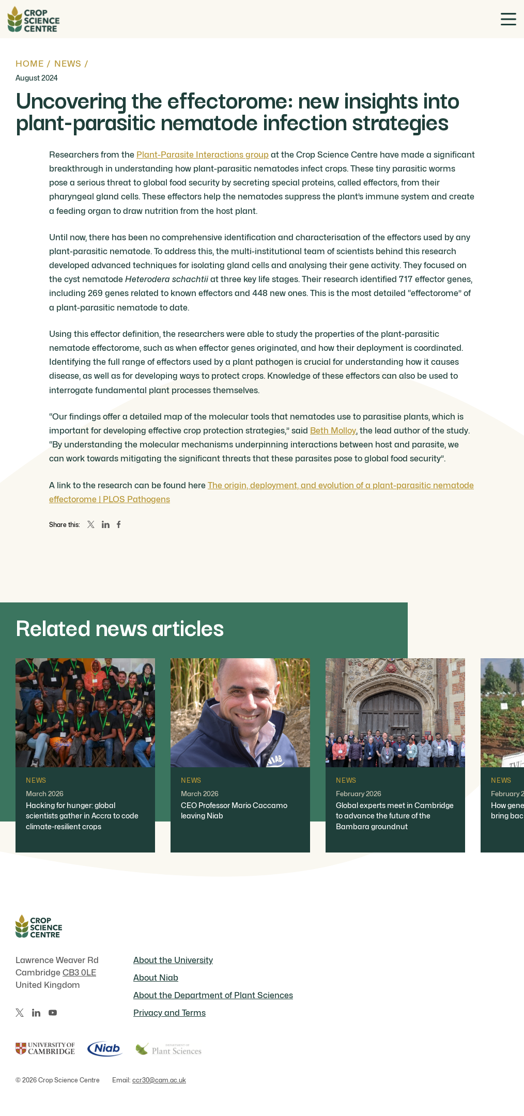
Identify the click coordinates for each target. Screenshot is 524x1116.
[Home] (33, 19)
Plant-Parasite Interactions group (202, 155)
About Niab (155, 978)
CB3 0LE (79, 973)
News (68, 64)
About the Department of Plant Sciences (213, 995)
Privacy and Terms (169, 1013)
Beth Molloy (333, 431)
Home (30, 64)
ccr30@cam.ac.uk (159, 1080)
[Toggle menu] (508, 19)
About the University (173, 960)
